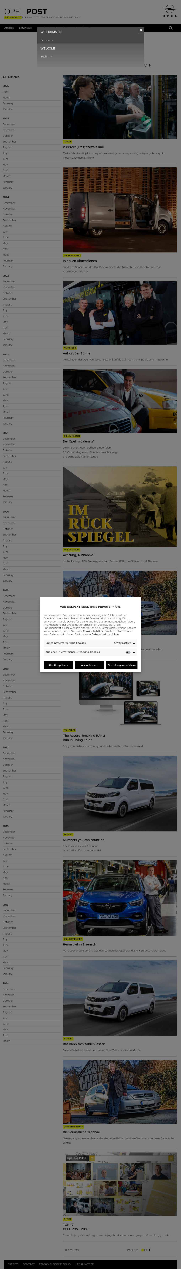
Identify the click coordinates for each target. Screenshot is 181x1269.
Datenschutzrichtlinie (105, 634)
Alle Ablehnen (89, 665)
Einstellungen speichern (122, 665)
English (46, 56)
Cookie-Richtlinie (93, 631)
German (46, 40)
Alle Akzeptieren (58, 665)
